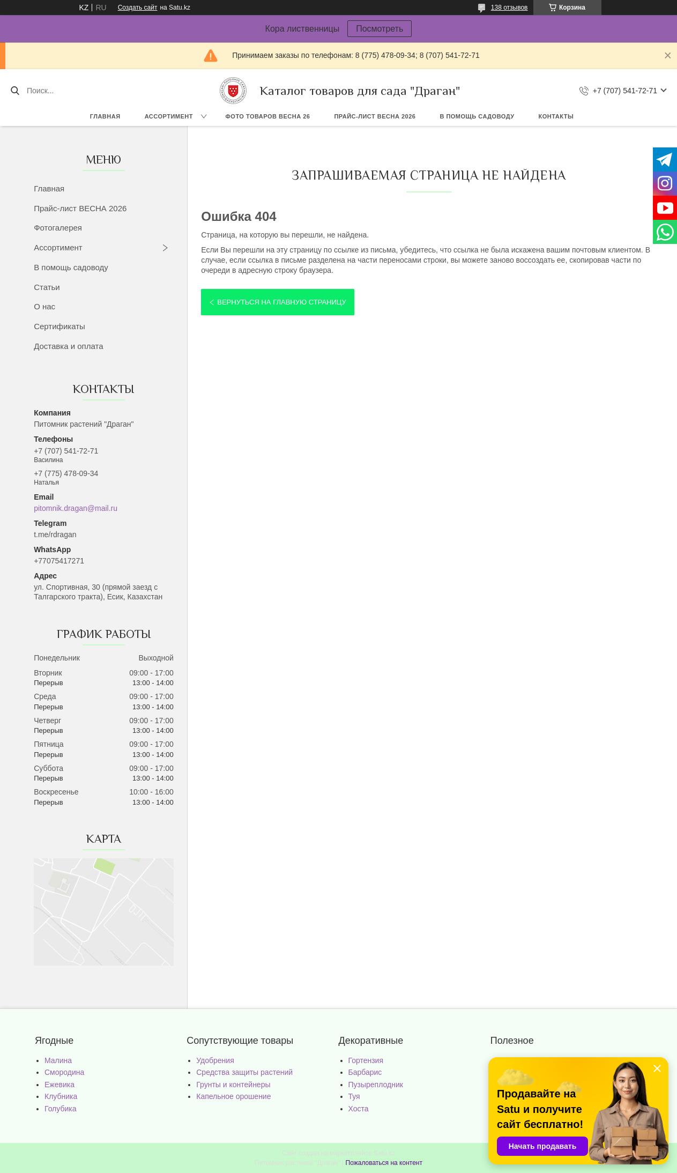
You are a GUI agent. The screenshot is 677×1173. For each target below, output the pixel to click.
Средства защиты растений (244, 1072)
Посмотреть (379, 28)
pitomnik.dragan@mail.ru (75, 508)
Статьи (47, 287)
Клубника (60, 1096)
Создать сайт (138, 7)
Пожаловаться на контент (384, 1163)
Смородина (64, 1072)
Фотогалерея (58, 227)
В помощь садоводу (477, 116)
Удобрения (215, 1060)
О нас (44, 306)
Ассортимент (169, 116)
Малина (58, 1060)
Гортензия (366, 1060)
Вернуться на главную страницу (281, 302)
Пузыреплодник (375, 1084)
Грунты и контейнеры (233, 1084)
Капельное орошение (233, 1096)
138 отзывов (509, 7)
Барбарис (365, 1072)
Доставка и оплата (68, 346)
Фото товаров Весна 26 (267, 116)
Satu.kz (384, 1153)
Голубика (60, 1108)
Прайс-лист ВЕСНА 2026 (374, 116)
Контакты (556, 116)
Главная (105, 116)
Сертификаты (59, 326)
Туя (354, 1096)
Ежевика (59, 1084)
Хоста (358, 1108)
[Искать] (15, 90)
